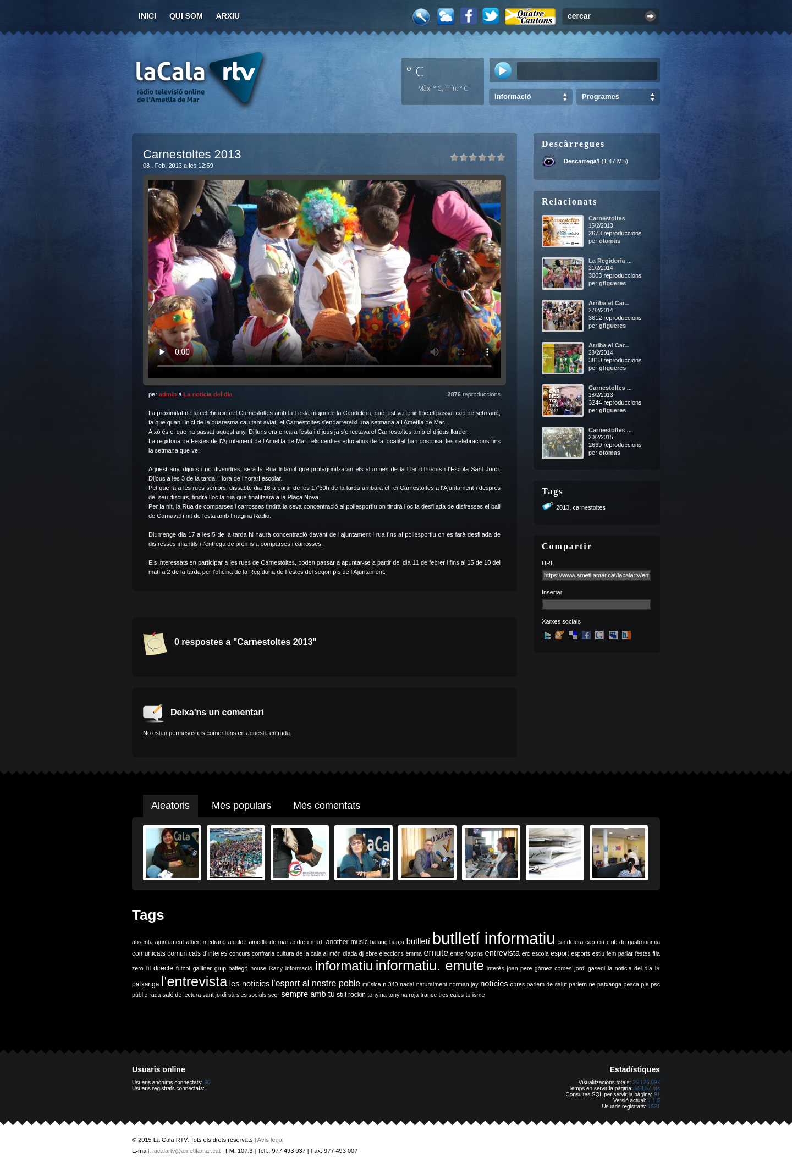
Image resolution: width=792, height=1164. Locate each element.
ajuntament (169, 942)
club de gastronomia (633, 942)
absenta (142, 942)
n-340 (390, 984)
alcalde (237, 942)
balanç (378, 942)
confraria (263, 953)
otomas (609, 241)
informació (298, 968)
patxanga (609, 984)
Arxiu (228, 16)
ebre (371, 953)
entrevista (502, 952)
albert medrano (206, 942)
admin (168, 394)
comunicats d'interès (197, 953)
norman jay (464, 984)
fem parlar (620, 953)
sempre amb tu (308, 994)
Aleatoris (170, 805)
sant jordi (215, 994)
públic (139, 994)
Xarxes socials (561, 621)
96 (207, 1082)
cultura (285, 953)
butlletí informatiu (494, 938)
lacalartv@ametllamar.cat (186, 1151)
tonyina (376, 994)
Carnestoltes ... (610, 387)
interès (495, 968)
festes (642, 953)
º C (415, 71)
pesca (631, 984)
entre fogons (466, 953)
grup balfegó (231, 968)
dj (361, 953)
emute (436, 952)
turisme (475, 994)
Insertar (552, 592)
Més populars (241, 805)
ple (645, 984)
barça (396, 942)
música (371, 984)
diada (350, 953)
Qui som (186, 16)
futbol (183, 968)
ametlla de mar (268, 942)
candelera (571, 942)
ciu (600, 942)
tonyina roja (403, 994)
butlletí (418, 941)
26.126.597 (646, 1082)
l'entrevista (194, 981)
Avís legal (270, 1140)
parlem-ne (582, 984)
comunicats (149, 953)
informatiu (344, 965)
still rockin (351, 994)
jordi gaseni (589, 968)
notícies (494, 983)
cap (590, 942)
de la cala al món (318, 953)
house (258, 968)
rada (155, 994)
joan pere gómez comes (539, 968)
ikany (276, 968)
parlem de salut (547, 984)
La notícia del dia (208, 394)
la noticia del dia (630, 968)
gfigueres (612, 283)
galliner (202, 968)
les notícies (249, 983)
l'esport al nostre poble (316, 983)
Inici (147, 16)
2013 (562, 507)
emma (413, 953)
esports (580, 953)
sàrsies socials (247, 994)
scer (273, 994)
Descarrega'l (582, 161)
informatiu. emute (430, 965)
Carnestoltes (606, 218)
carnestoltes (589, 507)
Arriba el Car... (609, 303)
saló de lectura (182, 994)
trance (429, 994)
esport (560, 953)
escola (540, 953)
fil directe (159, 968)
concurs (239, 953)
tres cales (451, 994)
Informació (512, 96)
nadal (407, 984)
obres (517, 984)
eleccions (391, 953)
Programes (600, 96)
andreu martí (307, 942)
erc (526, 953)
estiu (598, 953)
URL (548, 563)
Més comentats (326, 805)
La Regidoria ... (610, 260)
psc (655, 984)
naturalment (431, 984)
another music (347, 942)
